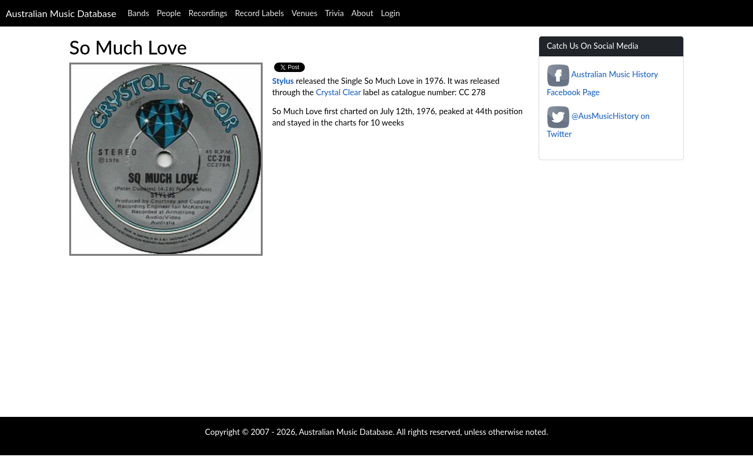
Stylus (283, 81)
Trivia (334, 13)
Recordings (208, 13)
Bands (138, 13)
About (362, 13)
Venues (305, 13)
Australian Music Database (61, 13)
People (169, 13)
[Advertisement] (376, 341)
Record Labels (259, 13)
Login (390, 13)
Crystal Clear (338, 92)
